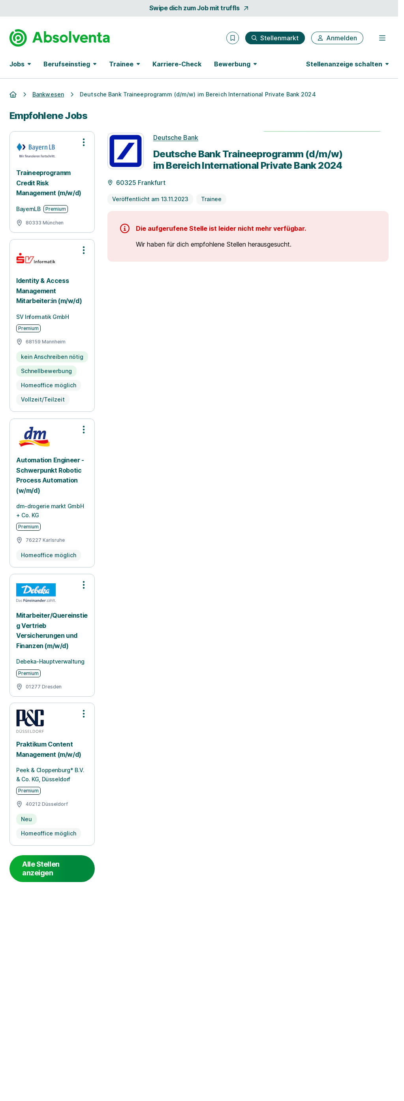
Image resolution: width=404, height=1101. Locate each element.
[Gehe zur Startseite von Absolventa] (59, 38)
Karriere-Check (176, 64)
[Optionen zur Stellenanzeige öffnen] (84, 142)
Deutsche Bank (175, 137)
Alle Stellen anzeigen (41, 868)
